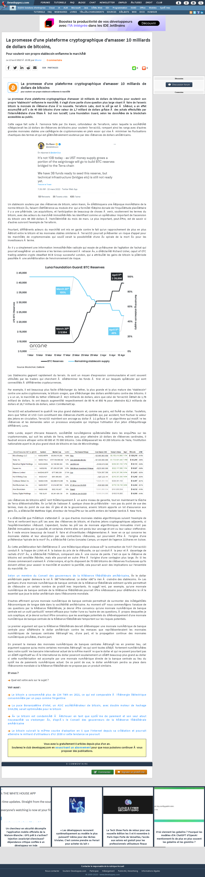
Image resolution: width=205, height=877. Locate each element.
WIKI (134, 12)
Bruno (38, 62)
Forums (45, 2)
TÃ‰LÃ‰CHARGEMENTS (92, 12)
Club (159, 2)
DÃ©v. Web (96, 8)
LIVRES (73, 12)
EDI (107, 8)
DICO (142, 12)
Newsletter (107, 2)
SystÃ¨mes (165, 8)
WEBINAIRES (60, 12)
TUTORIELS (39, 12)
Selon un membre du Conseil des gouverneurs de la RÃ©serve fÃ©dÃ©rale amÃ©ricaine (68, 578)
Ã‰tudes (136, 2)
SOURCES (111, 12)
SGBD (133, 8)
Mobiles (153, 8)
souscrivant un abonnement (73, 750)
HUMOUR (152, 12)
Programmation (120, 8)
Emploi (122, 2)
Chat (92, 2)
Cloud (51, 8)
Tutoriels (60, 2)
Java (86, 8)
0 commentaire (54, 62)
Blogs (82, 2)
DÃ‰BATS (124, 12)
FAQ (72, 2)
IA (59, 8)
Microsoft (75, 8)
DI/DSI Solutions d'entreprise (31, 8)
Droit (149, 2)
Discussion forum (179, 84)
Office (142, 8)
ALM (65, 8)
